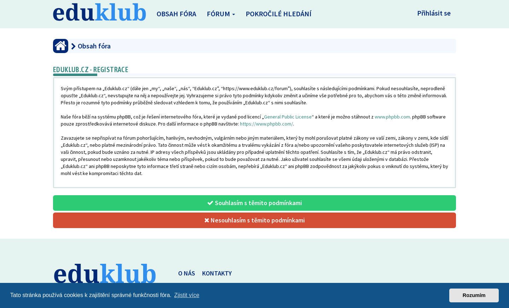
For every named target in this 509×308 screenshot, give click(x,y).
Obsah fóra (176, 13)
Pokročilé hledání (278, 13)
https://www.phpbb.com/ (266, 124)
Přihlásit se (434, 12)
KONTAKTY (217, 273)
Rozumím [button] (474, 295)
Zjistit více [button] (186, 295)
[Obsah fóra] (60, 46)
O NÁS (186, 273)
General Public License (288, 117)
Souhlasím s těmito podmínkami (254, 203)
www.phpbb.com (392, 117)
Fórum (221, 13)
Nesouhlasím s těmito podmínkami (254, 220)
